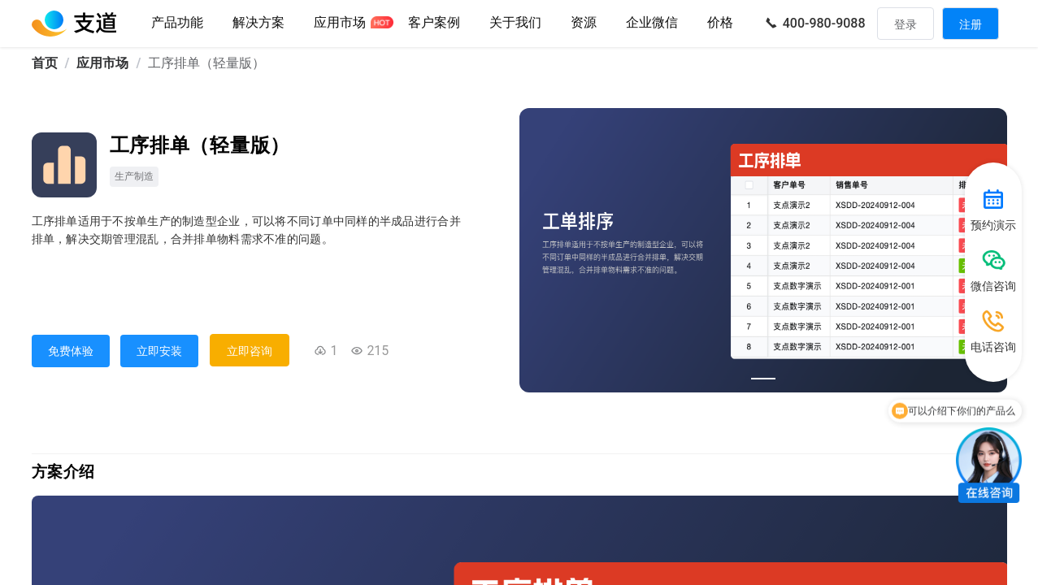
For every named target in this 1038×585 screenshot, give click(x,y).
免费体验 (70, 351)
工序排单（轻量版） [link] (206, 63)
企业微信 (652, 22)
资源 (584, 22)
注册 (970, 24)
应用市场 (340, 22)
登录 (905, 24)
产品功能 (177, 22)
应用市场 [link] (102, 63)
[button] (515, 23)
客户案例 (434, 22)
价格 (720, 22)
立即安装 (159, 351)
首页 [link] (45, 63)
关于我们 (515, 22)
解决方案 (258, 22)
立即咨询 (249, 351)
